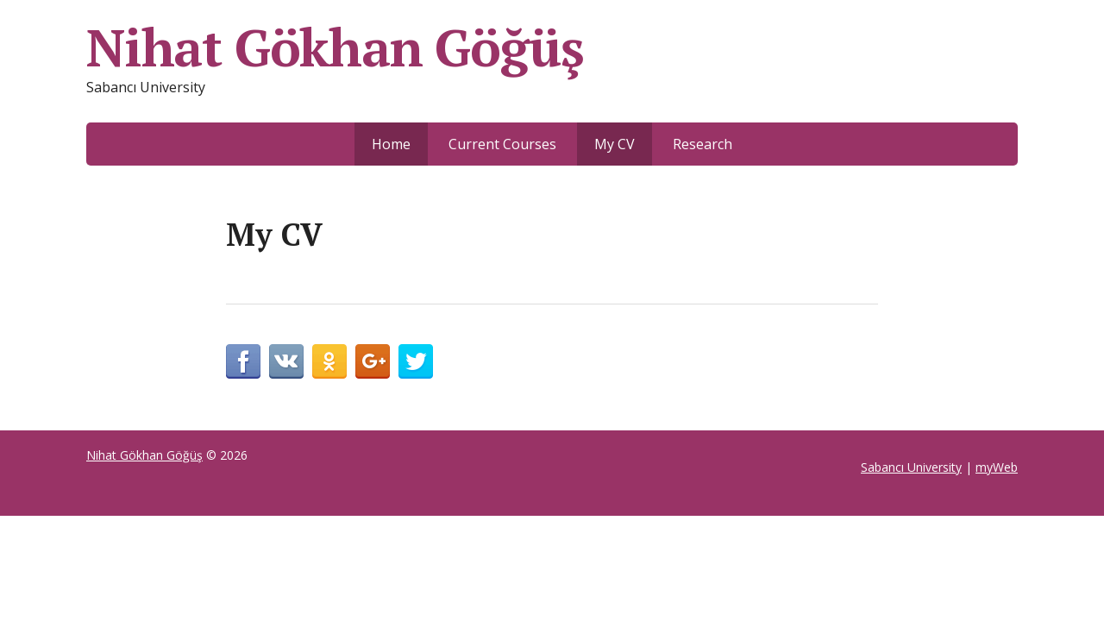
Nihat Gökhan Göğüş (334, 47)
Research (702, 144)
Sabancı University (911, 467)
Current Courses (502, 144)
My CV (614, 144)
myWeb (996, 467)
